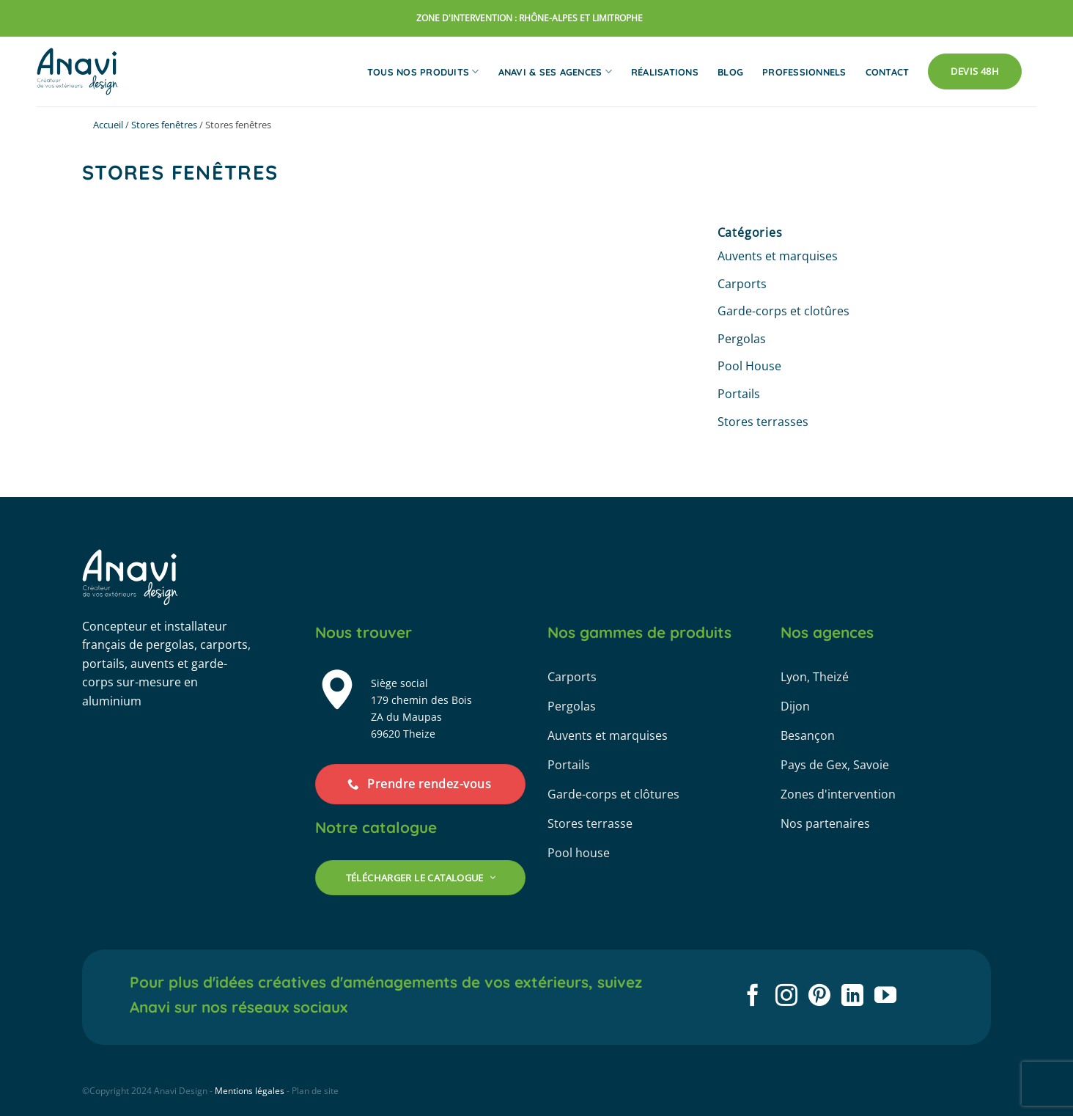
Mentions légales (249, 1090)
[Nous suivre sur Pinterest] (819, 997)
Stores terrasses (763, 422)
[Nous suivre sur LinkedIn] (852, 997)
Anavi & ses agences (555, 71)
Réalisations (664, 72)
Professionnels (804, 72)
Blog (730, 72)
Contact (888, 72)
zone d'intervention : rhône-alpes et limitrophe (529, 18)
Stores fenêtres (164, 124)
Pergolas (742, 339)
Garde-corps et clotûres (783, 311)
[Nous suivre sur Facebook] (753, 997)
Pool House (749, 366)
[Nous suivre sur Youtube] (885, 997)
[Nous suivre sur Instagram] (786, 997)
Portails (739, 394)
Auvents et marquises (778, 256)
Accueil (108, 124)
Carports (742, 284)
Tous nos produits (423, 71)
